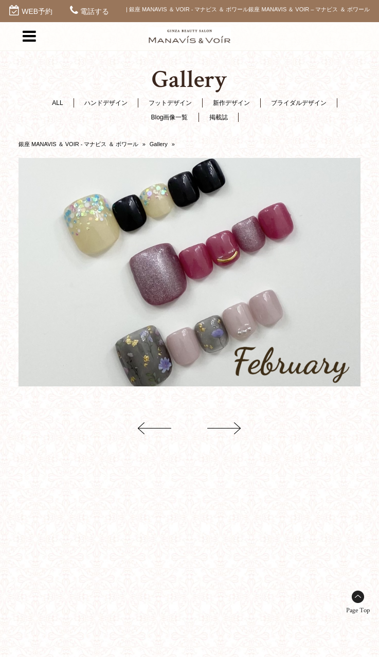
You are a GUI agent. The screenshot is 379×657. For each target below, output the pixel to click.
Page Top (358, 610)
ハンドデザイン (106, 102)
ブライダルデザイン (299, 102)
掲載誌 (218, 117)
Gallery (159, 144)
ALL (57, 102)
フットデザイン (170, 102)
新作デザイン (231, 102)
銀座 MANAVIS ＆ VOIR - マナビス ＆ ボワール (78, 144)
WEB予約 (37, 11)
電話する (94, 11)
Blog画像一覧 (169, 117)
